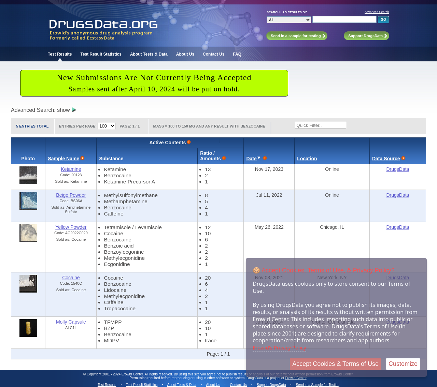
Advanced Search (377, 12)
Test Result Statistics (100, 54)
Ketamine (71, 169)
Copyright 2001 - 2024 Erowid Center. (115, 374)
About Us (185, 54)
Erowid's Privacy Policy (279, 347)
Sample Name (63, 158)
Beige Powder (71, 195)
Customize (403, 363)
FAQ (237, 54)
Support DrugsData (271, 385)
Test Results (60, 54)
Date (251, 158)
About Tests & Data (149, 54)
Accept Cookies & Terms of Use (335, 363)
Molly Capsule (71, 322)
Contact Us (213, 54)
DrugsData (397, 169)
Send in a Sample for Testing (317, 385)
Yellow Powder (70, 227)
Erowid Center (296, 378)
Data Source (386, 158)
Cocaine (71, 277)
